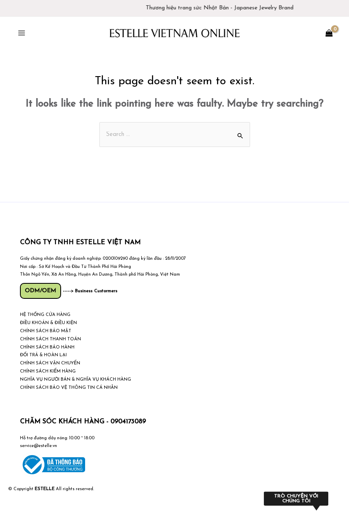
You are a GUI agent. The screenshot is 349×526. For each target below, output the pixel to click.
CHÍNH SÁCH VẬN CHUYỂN (50, 363)
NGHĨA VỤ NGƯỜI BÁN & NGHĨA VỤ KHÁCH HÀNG (75, 379)
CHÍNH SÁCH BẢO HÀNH (47, 347)
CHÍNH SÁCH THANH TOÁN (50, 339)
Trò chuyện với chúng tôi (296, 499)
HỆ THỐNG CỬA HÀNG (45, 315)
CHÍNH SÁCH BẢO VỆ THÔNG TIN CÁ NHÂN (69, 388)
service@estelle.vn (38, 446)
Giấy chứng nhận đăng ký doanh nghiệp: (60, 258)
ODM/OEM (40, 291)
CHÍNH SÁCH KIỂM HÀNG (48, 371)
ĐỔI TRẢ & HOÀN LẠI (43, 355)
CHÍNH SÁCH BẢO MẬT (45, 331)
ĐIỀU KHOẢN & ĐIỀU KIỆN (48, 323)
